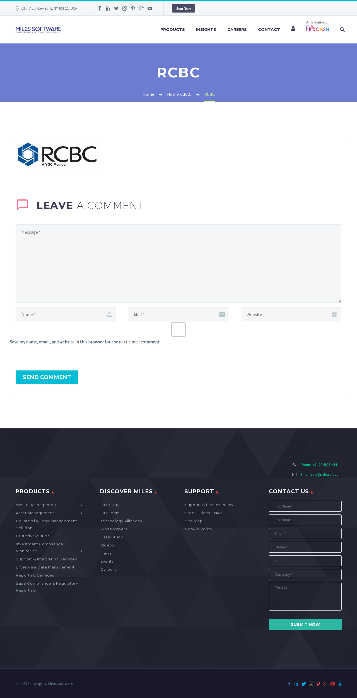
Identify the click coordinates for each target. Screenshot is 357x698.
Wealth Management (36, 504)
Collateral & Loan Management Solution (46, 524)
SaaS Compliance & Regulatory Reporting (47, 586)
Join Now (183, 8)
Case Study (111, 537)
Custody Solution (33, 536)
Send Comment (47, 377)
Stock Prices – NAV (204, 513)
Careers (237, 29)
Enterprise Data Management (45, 567)
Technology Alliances (121, 521)
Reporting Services (35, 575)
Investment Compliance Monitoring (39, 547)
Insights (206, 29)
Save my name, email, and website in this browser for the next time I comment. (85, 342)
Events (107, 561)
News (105, 553)
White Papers (113, 529)
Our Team (110, 513)
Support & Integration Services (46, 559)
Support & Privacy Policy (209, 504)
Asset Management (35, 513)
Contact (269, 29)
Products (172, 29)
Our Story (110, 504)
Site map (193, 521)
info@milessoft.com (326, 474)
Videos (107, 545)
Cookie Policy (198, 529)
